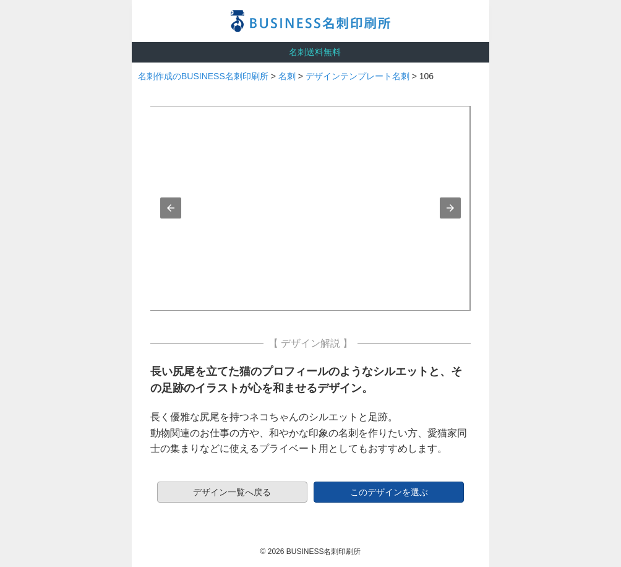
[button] (170, 208)
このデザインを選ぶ (389, 492)
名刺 (287, 76)
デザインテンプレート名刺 (357, 76)
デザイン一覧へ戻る (232, 492)
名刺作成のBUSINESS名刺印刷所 (203, 76)
